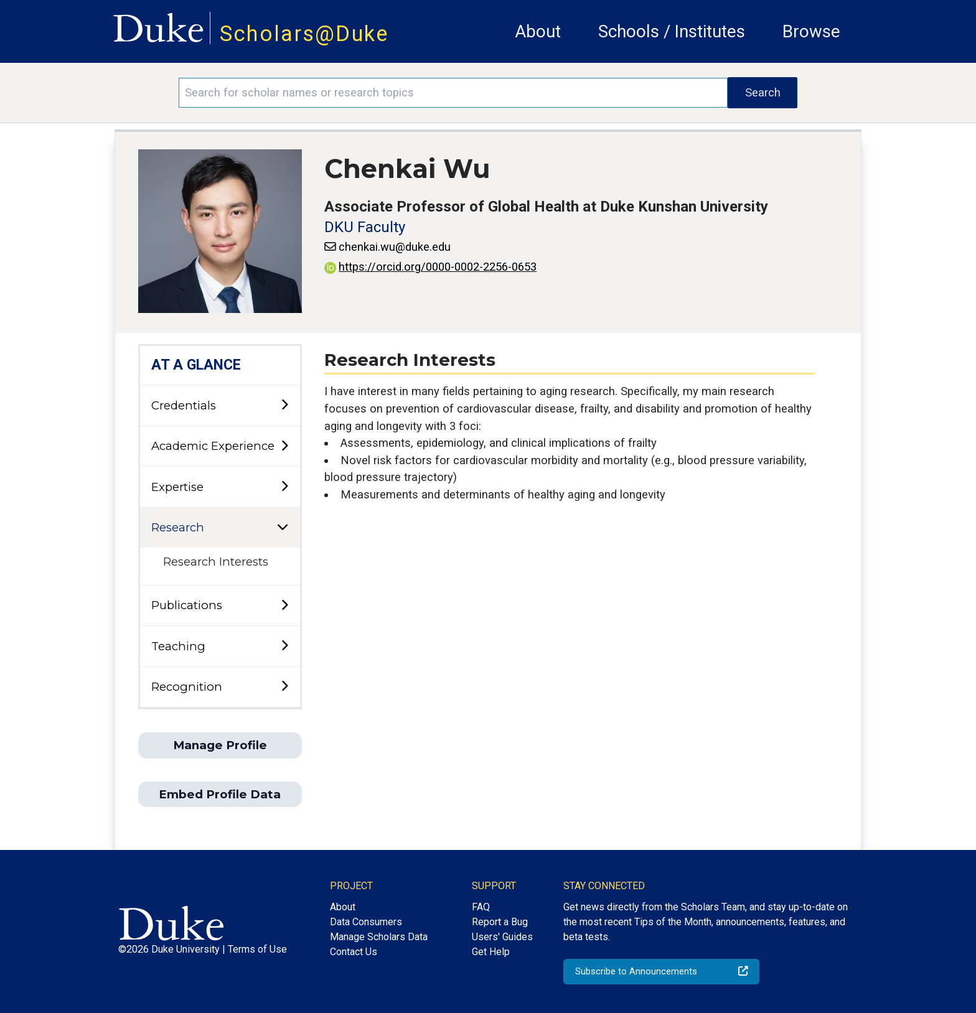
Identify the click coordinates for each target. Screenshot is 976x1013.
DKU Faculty (364, 227)
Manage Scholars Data (379, 937)
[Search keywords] (453, 93)
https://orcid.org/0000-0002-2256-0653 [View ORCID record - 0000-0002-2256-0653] (430, 266)
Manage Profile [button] (220, 745)
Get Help (491, 952)
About (538, 31)
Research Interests (215, 561)
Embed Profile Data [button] (220, 794)
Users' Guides (502, 937)
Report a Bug (500, 922)
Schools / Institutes (671, 31)
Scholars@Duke (304, 33)
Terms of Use (257, 949)
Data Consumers (366, 922)
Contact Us (353, 952)
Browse (811, 31)
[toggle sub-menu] (284, 405)
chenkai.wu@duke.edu (395, 246)
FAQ (481, 907)
